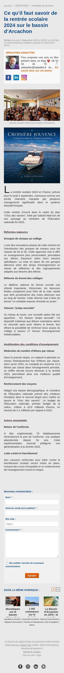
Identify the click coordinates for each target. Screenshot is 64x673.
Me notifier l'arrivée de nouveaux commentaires (24, 565)
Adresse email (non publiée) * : (21, 508)
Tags (39, 655)
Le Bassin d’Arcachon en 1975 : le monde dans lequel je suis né (51, 611)
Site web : (10, 519)
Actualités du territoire (42, 5)
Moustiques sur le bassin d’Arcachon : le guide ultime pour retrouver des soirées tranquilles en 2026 (13, 611)
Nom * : (9, 497)
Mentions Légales (32, 651)
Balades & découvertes (13, 622)
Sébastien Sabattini (20, 52)
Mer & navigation (51, 622)
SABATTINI (25, 645)
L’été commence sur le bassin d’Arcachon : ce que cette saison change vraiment (32, 611)
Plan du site (28, 655)
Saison (32, 625)
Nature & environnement (49, 619)
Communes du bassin (30, 619)
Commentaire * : (13, 530)
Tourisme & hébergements (34, 622)
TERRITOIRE (21, 5)
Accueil (7, 5)
